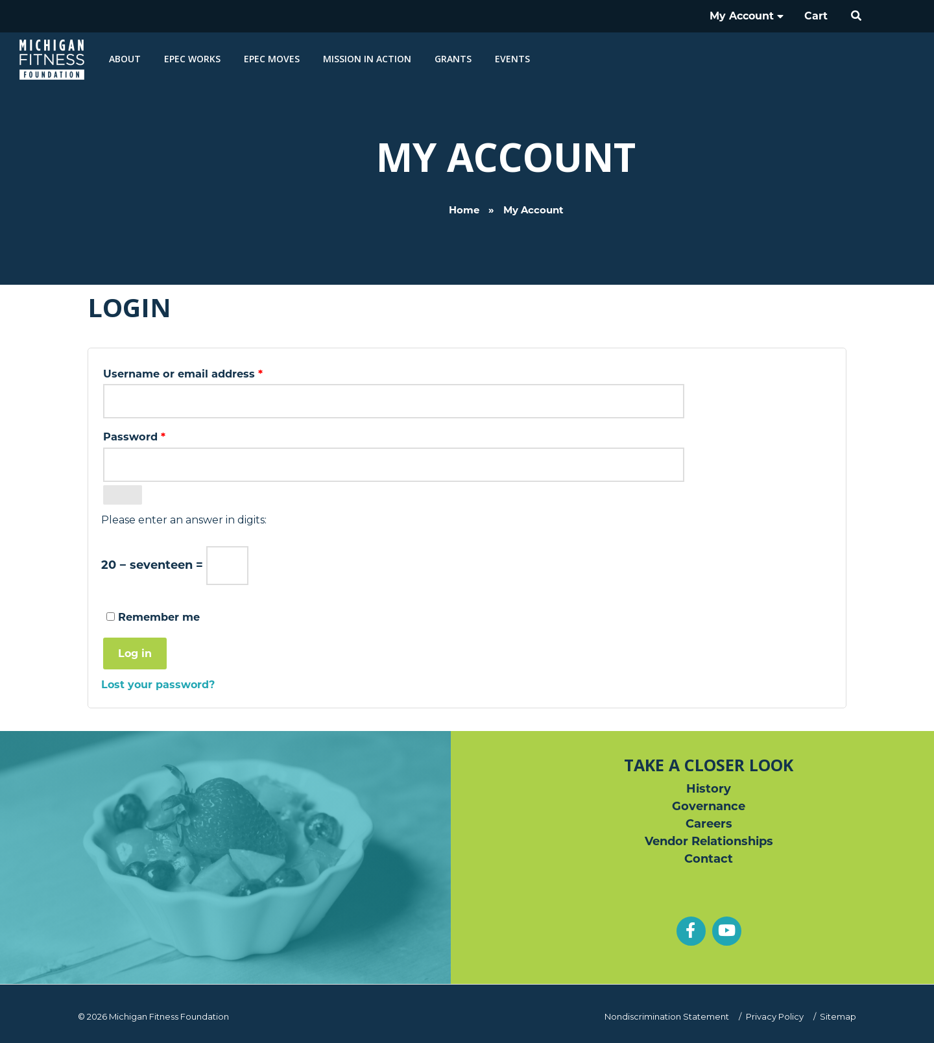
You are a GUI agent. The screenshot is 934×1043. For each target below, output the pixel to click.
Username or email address (207, 371)
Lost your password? (158, 684)
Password (159, 434)
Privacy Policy (775, 1016)
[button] (857, 16)
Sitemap (838, 1016)
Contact (708, 859)
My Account (747, 16)
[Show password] (122, 495)
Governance (708, 806)
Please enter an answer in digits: (184, 520)
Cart (816, 16)
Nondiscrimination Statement (667, 1016)
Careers (709, 824)
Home (464, 190)
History (708, 789)
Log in (135, 653)
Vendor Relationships (709, 841)
